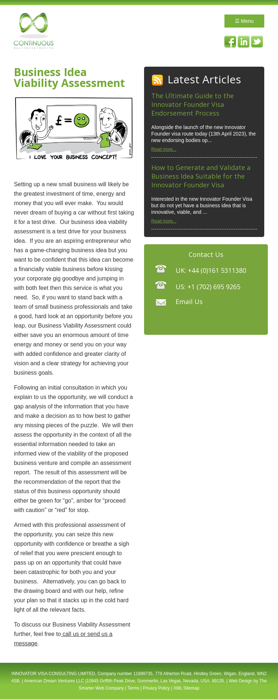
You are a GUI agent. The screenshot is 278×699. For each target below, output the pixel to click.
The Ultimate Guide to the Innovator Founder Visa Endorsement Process (192, 104)
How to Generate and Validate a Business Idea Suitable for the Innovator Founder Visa (200, 176)
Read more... (163, 149)
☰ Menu (244, 21)
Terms (133, 688)
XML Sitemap (186, 688)
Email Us (189, 301)
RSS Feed (157, 80)
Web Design (240, 680)
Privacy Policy (156, 688)
